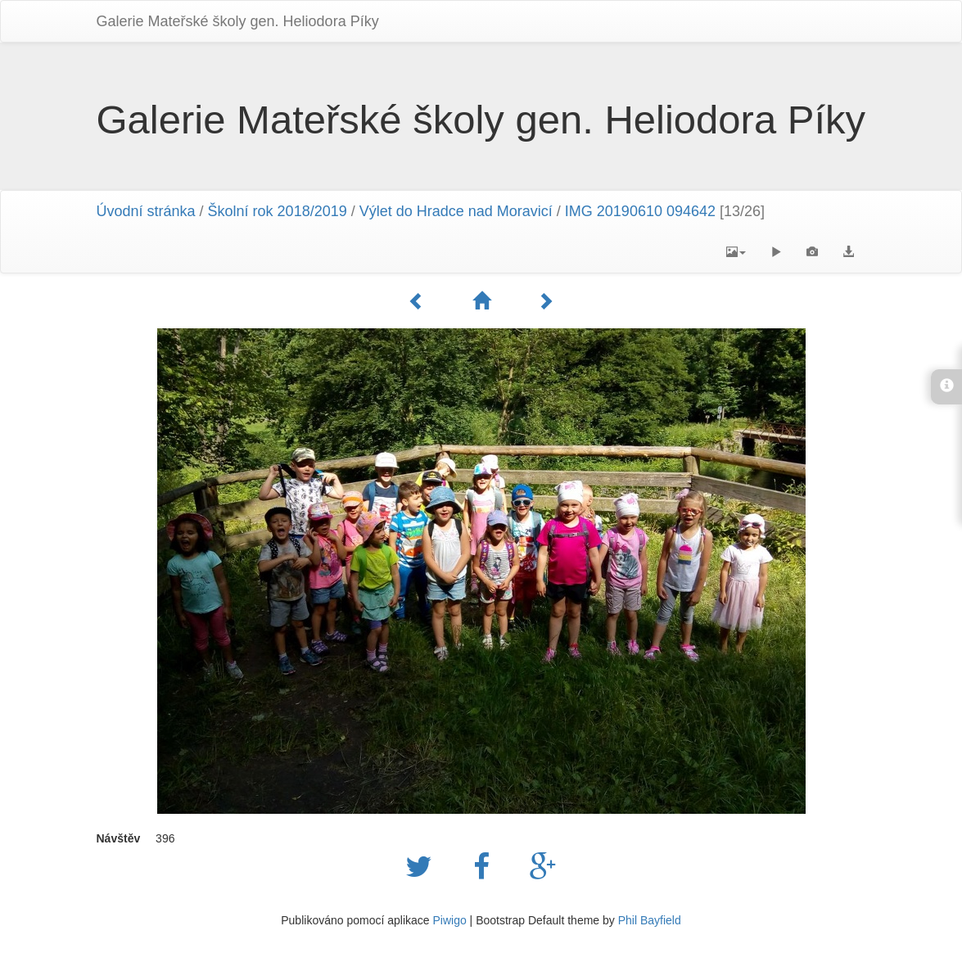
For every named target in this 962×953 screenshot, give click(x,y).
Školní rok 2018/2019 (277, 211)
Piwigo (449, 920)
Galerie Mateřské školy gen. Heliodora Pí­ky (238, 21)
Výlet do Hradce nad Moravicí (456, 211)
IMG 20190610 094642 (640, 211)
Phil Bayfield (649, 920)
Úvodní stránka (146, 211)
